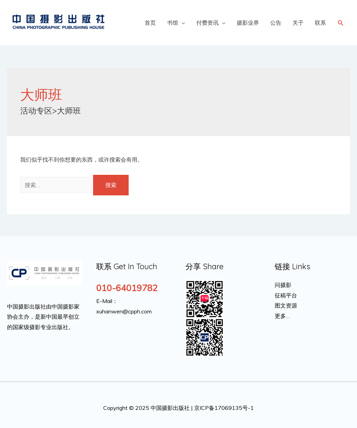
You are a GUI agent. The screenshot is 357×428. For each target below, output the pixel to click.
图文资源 (286, 305)
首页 (150, 22)
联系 (320, 22)
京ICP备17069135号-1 (224, 407)
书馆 (172, 22)
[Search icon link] (340, 22)
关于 (298, 22)
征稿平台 (286, 295)
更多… (282, 315)
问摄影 (283, 284)
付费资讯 (207, 22)
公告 (275, 22)
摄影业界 (248, 22)
